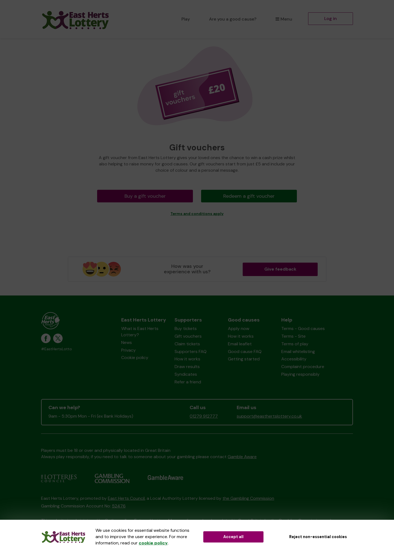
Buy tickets (186, 328)
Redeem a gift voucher (249, 196)
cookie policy (153, 543)
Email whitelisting (298, 351)
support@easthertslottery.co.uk (269, 416)
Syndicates (186, 374)
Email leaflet (240, 344)
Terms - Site (293, 336)
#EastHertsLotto (56, 349)
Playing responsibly (300, 374)
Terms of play (294, 344)
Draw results (187, 366)
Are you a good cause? (232, 19)
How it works (187, 359)
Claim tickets (187, 344)
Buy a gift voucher (145, 196)
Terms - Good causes (303, 328)
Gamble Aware (242, 457)
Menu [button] (284, 19)
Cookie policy (134, 357)
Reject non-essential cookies (318, 536)
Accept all (233, 536)
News (126, 342)
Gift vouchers (188, 336)
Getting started (244, 359)
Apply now (238, 328)
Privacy (128, 350)
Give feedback (280, 269)
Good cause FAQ (245, 351)
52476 (119, 506)
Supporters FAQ (191, 351)
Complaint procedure (302, 366)
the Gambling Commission (248, 498)
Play (185, 19)
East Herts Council (126, 498)
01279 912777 (204, 416)
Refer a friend (188, 382)
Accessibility (293, 359)
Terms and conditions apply (197, 213)
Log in (330, 18)
